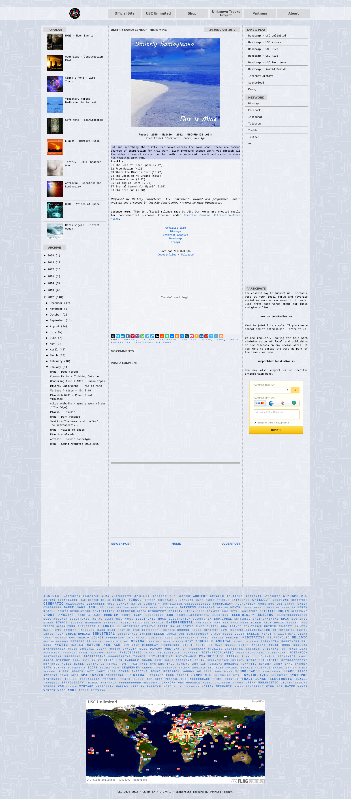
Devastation (104, 611)
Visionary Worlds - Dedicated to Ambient (80, 100)
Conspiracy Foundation (234, 603)
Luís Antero (137, 637)
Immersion (286, 630)
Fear (244, 622)
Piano (150, 652)
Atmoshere (272, 596)
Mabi (205, 637)
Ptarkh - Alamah (62, 434)
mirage (178, 641)
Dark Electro (118, 607)
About (293, 13)
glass (200, 626)
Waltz (239, 686)
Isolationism (197, 633)
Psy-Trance (186, 656)
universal (151, 682)
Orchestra (234, 648)
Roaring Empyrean (191, 663)
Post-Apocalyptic (217, 652)
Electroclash (55, 618)
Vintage (86, 686)
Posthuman (52, 656)
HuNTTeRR (211, 630)
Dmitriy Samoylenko (159, 339)
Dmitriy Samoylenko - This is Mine (76, 385)
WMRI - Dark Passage (65, 416)
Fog (305, 622)
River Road (129, 663)
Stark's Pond (162, 675)
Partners (260, 13)
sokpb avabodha (133, 671)
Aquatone (235, 596)
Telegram (254, 123)
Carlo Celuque (217, 600)
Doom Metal (231, 611)
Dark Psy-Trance (164, 607)
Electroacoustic (292, 614)
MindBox (122, 641)
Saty (47, 667)
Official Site (125, 13)
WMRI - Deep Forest (64, 371)
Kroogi (175, 242)
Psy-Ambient (160, 656)
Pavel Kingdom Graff (97, 652)
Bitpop (150, 600)
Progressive (94, 656)
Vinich (71, 686)
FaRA (234, 622)
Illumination (258, 629)
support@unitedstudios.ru (276, 361)
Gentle (188, 626)
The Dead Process (162, 679)
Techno (71, 679)
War (280, 686)
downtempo (250, 611)
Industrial (104, 633)
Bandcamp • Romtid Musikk (267, 69)
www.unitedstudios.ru (276, 316)
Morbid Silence (246, 641)
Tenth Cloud (132, 679)
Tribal (92, 682)
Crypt (290, 603)
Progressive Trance (127, 656)
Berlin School (127, 599)
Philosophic (131, 652)
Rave (158, 660)
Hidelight (150, 630)
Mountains (290, 641)
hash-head (106, 629)
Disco (141, 611)
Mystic (61, 644)
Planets (191, 652)
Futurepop (87, 626)
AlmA (105, 596)
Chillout (261, 599)
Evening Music (117, 622)
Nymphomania (54, 648)
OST (284, 648)
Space (233, 339)
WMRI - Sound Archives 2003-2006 (74, 443)
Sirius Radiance (256, 667)
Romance (231, 663)
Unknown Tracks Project (226, 13)
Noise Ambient (252, 645)
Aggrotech (91, 596)
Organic (253, 648)
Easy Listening (149, 614)
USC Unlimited (158, 13)
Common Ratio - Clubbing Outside (74, 376)
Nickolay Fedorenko (161, 645)
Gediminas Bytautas (139, 626)
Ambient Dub (164, 596)
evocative (141, 622)
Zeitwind (98, 690)
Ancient (200, 596)
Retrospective (294, 660)
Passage (69, 652)
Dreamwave (299, 611)
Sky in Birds (297, 667)
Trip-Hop (109, 682)
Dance (69, 607)
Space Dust (69, 675)
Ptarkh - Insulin (62, 412)
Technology (90, 679)
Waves (302, 686)
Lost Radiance (55, 637)
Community (152, 603)
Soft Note (106, 671)
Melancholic (279, 637)
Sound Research (164, 671)
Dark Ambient (90, 607)
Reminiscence (218, 660)
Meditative (253, 637)
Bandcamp (175, 238)
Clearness (96, 603)
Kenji (267, 633)
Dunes (126, 615)
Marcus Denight (226, 637)
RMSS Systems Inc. (157, 663)
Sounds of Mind (197, 671)
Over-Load (298, 648)
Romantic (249, 663)
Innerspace (128, 633)
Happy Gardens (65, 630)
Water (290, 686)
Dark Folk (139, 607)
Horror (183, 629)
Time (217, 679)
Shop (192, 13)
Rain (86, 660)
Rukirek (265, 663)
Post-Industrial (250, 652)
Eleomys (199, 618)
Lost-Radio (79, 637)
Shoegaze (199, 667)
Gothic (270, 626)
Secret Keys (110, 667)
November (57, 308)
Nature (93, 644)
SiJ (211, 667)
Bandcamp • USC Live (263, 49)
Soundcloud (256, 82)
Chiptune (281, 599)
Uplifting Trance (229, 682)
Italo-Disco (221, 633)
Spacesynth (92, 675)
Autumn (49, 599)
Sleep (63, 671)
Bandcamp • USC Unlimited (267, 35)
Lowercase (115, 637)
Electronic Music (119, 618)
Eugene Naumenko (86, 622)
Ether (48, 622)
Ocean (206, 339)
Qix (255, 656)
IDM (224, 629)
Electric (220, 614)
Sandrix (301, 663)
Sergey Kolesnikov (159, 667)
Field (256, 622)
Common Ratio (129, 603)
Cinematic (53, 603)
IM (274, 630)
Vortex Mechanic (217, 686)
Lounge (98, 637)
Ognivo (114, 648)
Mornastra (270, 641)
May (53, 343)
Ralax (96, 660)
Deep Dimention (267, 607)
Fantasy (221, 622)
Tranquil (51, 682)
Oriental (271, 648)
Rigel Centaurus (89, 663)
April (54, 349)
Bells (105, 600)
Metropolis (81, 641)
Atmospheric (295, 596)
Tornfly (232, 679)
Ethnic (62, 622)
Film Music (274, 622)
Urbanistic (268, 682)
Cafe (199, 600)
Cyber (302, 603)
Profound (72, 656)
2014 (52, 283)
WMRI (72, 690)
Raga (76, 660)
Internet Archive (175, 234)
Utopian (301, 682)
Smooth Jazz (82, 671)
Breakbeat (185, 599)
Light (302, 633)
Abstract (52, 596)
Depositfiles (167, 254)
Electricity (243, 614)
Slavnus (49, 671)
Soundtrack (272, 671)
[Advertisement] (175, 500)
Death (235, 607)
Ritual (112, 663)
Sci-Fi (60, 667)
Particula (51, 652)
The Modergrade (195, 679)
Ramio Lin (113, 660)
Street (183, 675)
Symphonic (201, 675)
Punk (246, 656)
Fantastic (204, 622)
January (56, 367)
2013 (52, 290)
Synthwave (52, 679)
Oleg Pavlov (150, 648)
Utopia (287, 682)
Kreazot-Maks (284, 633)
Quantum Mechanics (278, 656)
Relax (200, 660)
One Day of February (185, 648)
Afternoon (72, 596)
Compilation (172, 603)
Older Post (230, 543)
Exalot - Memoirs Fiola (82, 140)
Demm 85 (288, 607)
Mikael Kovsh (104, 641)
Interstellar (152, 633)
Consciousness (197, 603)
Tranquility (73, 682)
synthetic (279, 675)
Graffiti (286, 626)
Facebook (254, 110)
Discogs (175, 231)
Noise (230, 645)
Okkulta (130, 648)
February (57, 361)
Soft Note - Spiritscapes (84, 119)
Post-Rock (298, 652)
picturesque (169, 652)
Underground (130, 682)
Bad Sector (90, 600)
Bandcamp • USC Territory (267, 62)
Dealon (222, 607)
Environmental (266, 618)
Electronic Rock (151, 618)
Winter (49, 690)
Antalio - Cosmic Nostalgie (70, 439)
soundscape (224, 671)
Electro (266, 614)
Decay (247, 607)
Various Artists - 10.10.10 (70, 390)
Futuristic (109, 626)
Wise (62, 690)
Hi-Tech (133, 630)
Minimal (139, 641)
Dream (283, 611)
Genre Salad (169, 626)
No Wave (216, 645)
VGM (61, 686)
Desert (63, 611)
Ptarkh (233, 656)
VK (249, 143)
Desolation (80, 611)
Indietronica (78, 633)
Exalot (158, 622)
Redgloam (184, 660)
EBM (170, 614)
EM (210, 618)
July (54, 332)
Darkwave (207, 607)
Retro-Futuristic (262, 660)
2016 (52, 276)
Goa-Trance (253, 626)
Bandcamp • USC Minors (264, 42)
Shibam (184, 667)
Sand (220, 339)
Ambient (130, 339)
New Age (189, 339)
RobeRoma (215, 663)
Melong (48, 641)
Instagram (255, 116)
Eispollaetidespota (193, 615)
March (54, 355)
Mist (189, 641)
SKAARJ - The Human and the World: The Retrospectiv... (76, 423)
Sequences (131, 667)
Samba (278, 663)
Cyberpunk (52, 607)
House (197, 629)
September (58, 320)
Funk (71, 626)
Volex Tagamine (187, 686)
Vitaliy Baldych (146, 686)
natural (77, 645)
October (56, 314)
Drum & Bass (89, 615)
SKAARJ (278, 667)
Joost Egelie (247, 633)
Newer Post (121, 543)
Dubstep (111, 614)
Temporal (110, 679)
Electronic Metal (86, 618)
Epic (285, 618)
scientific (77, 667)
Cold (111, 603)
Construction (270, 603)
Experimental (179, 622)
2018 (52, 262)
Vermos (49, 686)
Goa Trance (231, 626)
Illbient (236, 630)
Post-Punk (277, 652)
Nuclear (300, 645)
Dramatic (268, 611)
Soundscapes (247, 671)
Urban (251, 682)
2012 (52, 297)
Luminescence (187, 637)
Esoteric (299, 618)
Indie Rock (53, 633)
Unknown (169, 682)
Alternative (122, 596)
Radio (303, 656)
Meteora (62, 641)
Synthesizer (121, 342)
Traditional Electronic (153, 342)
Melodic (300, 637)
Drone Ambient (58, 614)
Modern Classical (213, 641)
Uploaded (187, 254)
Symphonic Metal (228, 675)
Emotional (223, 618)
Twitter (253, 137)
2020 (52, 255)
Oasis (72, 648)
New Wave (131, 645)
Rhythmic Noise (57, 663)
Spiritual (136, 675)
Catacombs (241, 599)
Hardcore (87, 629)
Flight (293, 622)
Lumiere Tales (161, 637)
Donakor (213, 611)
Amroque (184, 596)
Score (93, 667)
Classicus (75, 603)
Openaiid (215, 648)
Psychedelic (211, 656)
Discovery (157, 611)
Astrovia (254, 596)
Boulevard (166, 600)
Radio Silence (56, 660)
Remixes (237, 660)
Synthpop (299, 675)
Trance (301, 679)
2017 (52, 269)
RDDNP (169, 660)
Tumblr (253, 130)
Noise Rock (279, 645)
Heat (121, 630)
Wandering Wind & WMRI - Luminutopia (77, 381)
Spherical (115, 675)
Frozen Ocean (54, 626)
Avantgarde (68, 599)
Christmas (299, 600)
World (84, 690)
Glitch (213, 626)
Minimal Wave (160, 641)
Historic (168, 630)
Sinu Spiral (227, 667)
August (55, 326)
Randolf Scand (138, 660)
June (54, 337)
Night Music (194, 645)
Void (168, 686)
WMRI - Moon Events (79, 35)
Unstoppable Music (195, 682)
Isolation (175, 633)
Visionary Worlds (112, 686)
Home (176, 543)
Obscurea (87, 648)
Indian (302, 630)
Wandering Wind (260, 686)
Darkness (188, 607)
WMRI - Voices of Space (82, 204)
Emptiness (242, 618)
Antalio (217, 596)
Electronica (180, 618)
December (57, 303)
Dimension (126, 611)
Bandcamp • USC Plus (263, 55)
